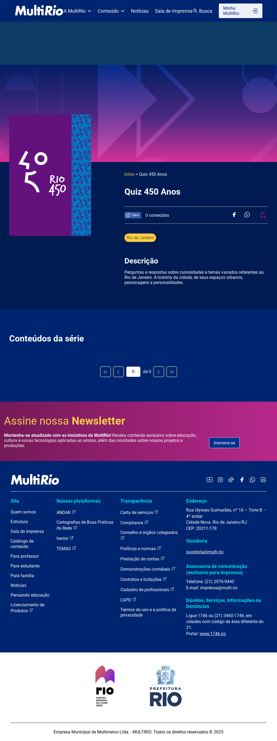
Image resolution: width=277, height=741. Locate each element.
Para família (22, 575)
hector (65, 538)
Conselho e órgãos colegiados (149, 535)
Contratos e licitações (143, 579)
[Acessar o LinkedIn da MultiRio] (263, 480)
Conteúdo (111, 11)
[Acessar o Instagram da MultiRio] (220, 480)
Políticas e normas (140, 548)
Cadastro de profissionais (147, 589)
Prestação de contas (142, 558)
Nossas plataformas (79, 501)
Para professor (25, 556)
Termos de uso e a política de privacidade (148, 612)
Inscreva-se (224, 442)
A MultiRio (77, 11)
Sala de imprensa (27, 531)
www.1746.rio (213, 633)
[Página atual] (133, 371)
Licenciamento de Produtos (27, 607)
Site (15, 501)
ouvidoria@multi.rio (204, 551)
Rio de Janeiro (140, 237)
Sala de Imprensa (174, 11)
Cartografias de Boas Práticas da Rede (85, 525)
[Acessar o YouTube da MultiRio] (209, 480)
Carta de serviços (139, 512)
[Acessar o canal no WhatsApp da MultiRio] (252, 480)
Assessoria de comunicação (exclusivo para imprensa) (216, 569)
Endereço (196, 501)
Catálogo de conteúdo (22, 544)
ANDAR (66, 512)
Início (129, 174)
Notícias (140, 11)
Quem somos (23, 512)
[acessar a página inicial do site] (39, 11)
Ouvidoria (196, 541)
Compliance (134, 522)
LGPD (128, 600)
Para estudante (25, 566)
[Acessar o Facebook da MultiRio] (242, 480)
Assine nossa (64, 421)
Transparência (136, 501)
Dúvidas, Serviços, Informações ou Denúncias (223, 603)
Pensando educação (30, 595)
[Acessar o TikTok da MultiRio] (231, 480)
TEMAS (66, 548)
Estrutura (19, 521)
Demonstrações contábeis (148, 569)
